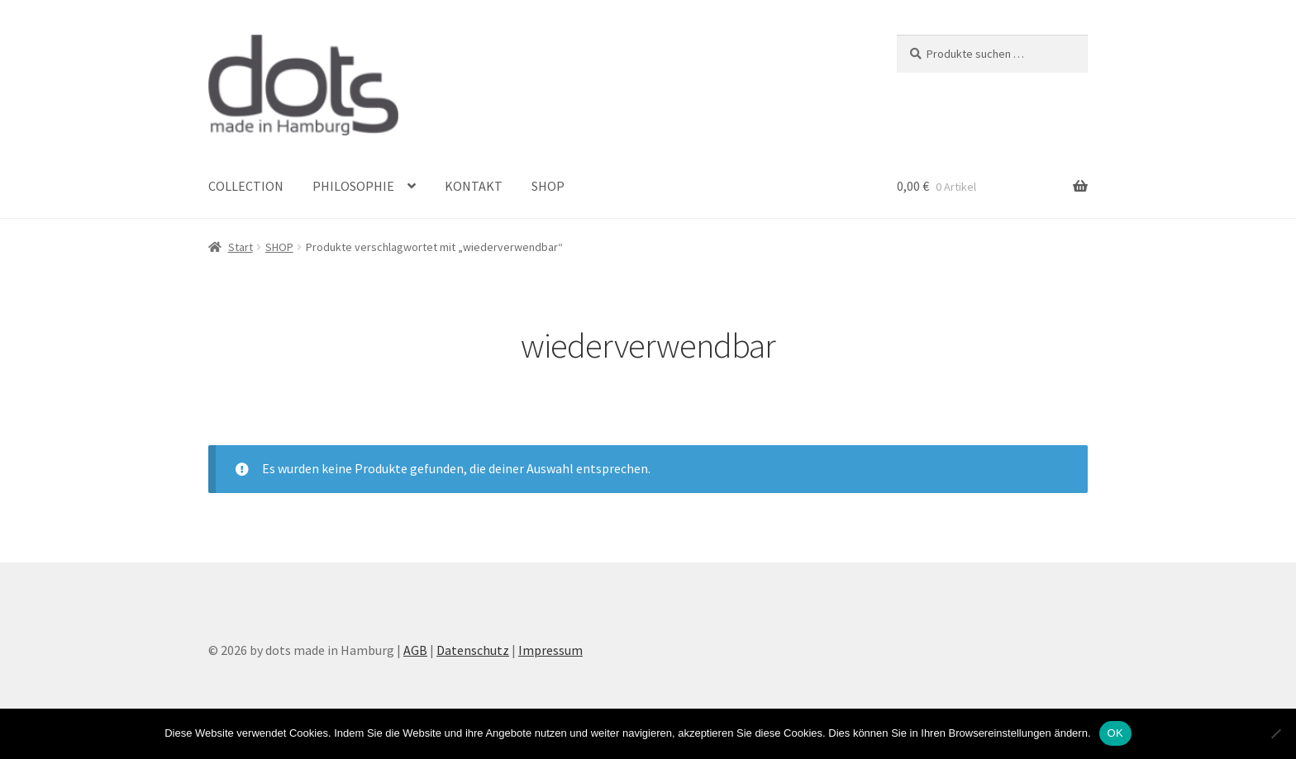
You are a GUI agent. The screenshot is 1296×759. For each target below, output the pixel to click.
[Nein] (1275, 733)
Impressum (550, 650)
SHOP (548, 186)
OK (1115, 733)
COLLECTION (246, 186)
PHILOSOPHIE (353, 186)
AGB (415, 650)
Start (240, 247)
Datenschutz (472, 650)
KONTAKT (474, 186)
